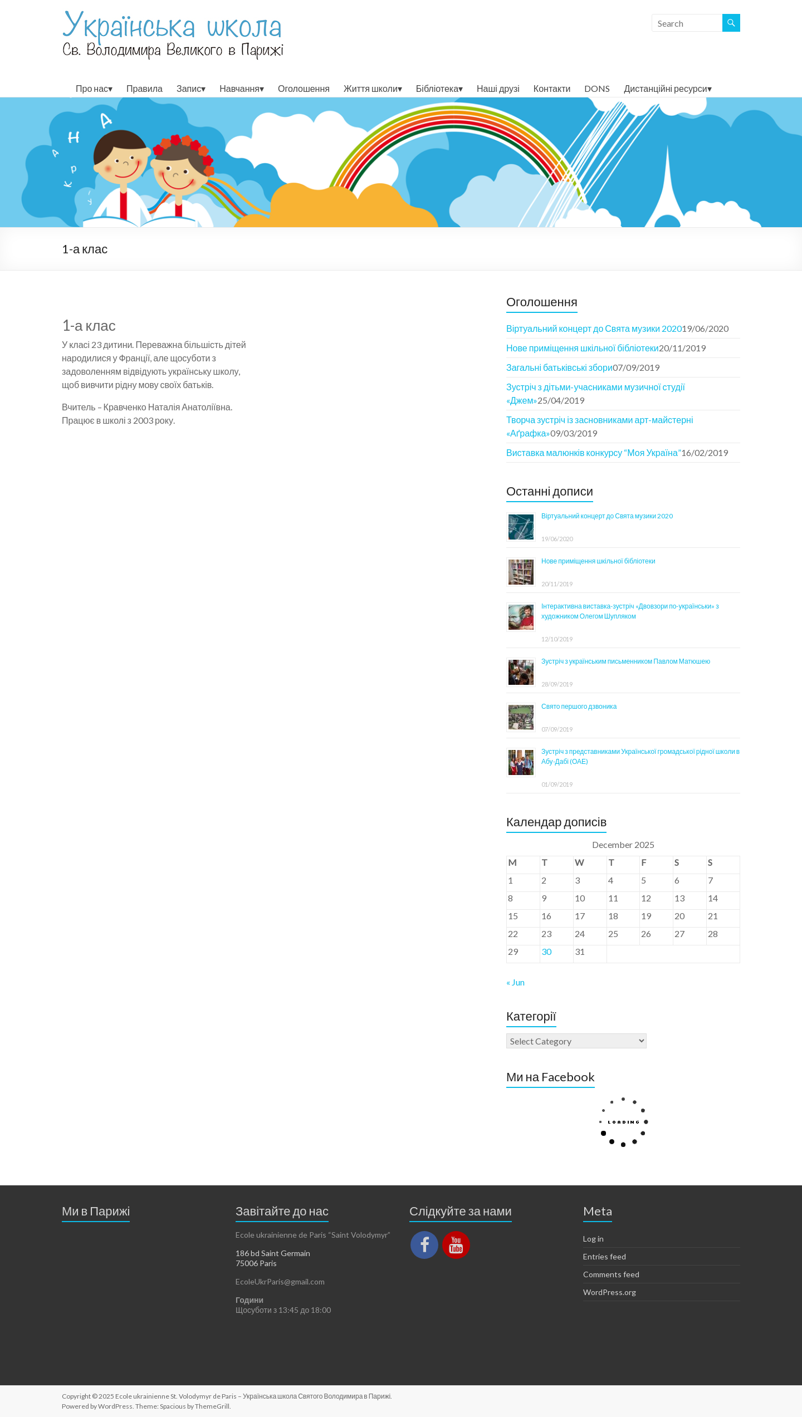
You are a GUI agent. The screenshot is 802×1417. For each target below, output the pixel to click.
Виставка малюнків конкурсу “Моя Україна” (593, 452)
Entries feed (604, 1256)
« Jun (515, 982)
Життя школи (371, 88)
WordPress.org (609, 1292)
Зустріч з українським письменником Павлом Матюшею (625, 661)
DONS (597, 88)
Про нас (92, 88)
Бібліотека (437, 88)
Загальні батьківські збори (559, 367)
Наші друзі (498, 88)
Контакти (552, 88)
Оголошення (304, 88)
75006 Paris (256, 1263)
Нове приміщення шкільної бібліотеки (582, 347)
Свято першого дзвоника (579, 706)
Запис (189, 88)
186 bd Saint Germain (273, 1253)
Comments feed (611, 1274)
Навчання (239, 88)
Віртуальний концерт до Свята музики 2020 (594, 328)
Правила (144, 88)
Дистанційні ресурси (665, 88)
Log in (593, 1238)
